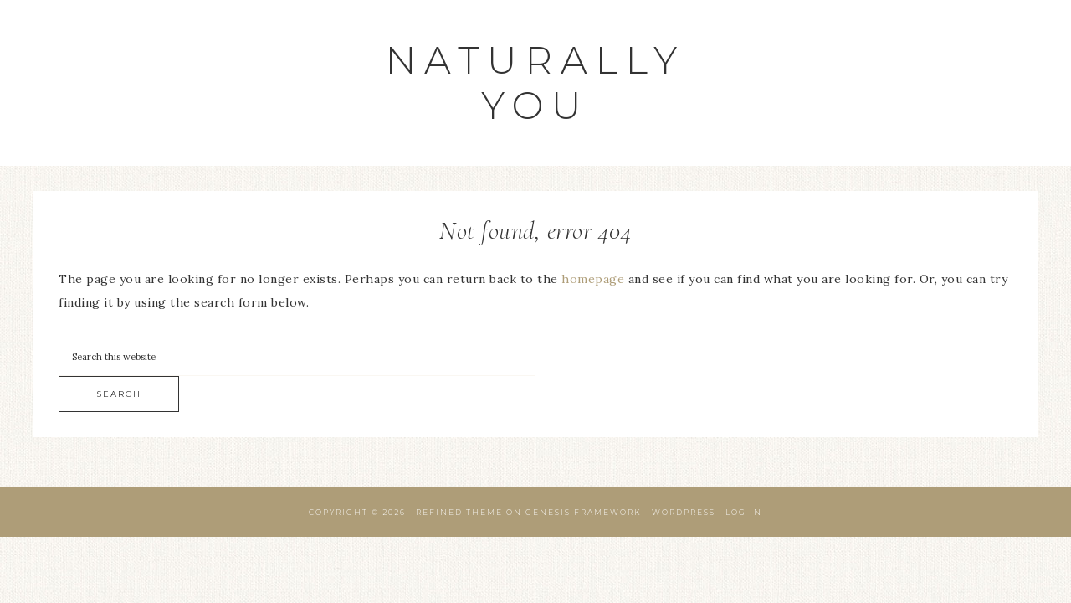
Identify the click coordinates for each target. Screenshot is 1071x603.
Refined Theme (459, 512)
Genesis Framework (583, 512)
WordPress (683, 512)
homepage (592, 278)
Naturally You (535, 82)
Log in (743, 512)
